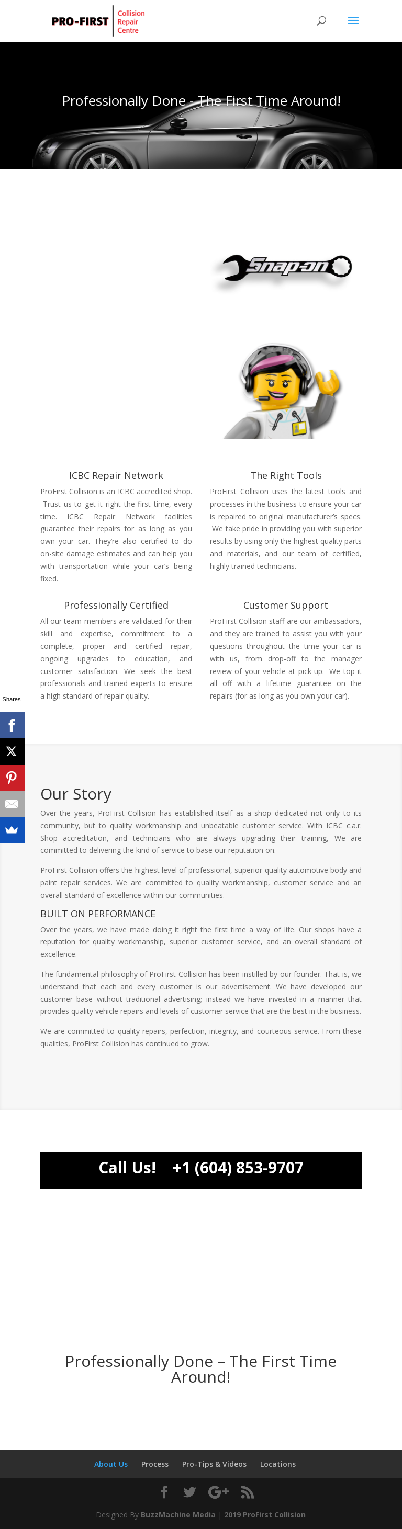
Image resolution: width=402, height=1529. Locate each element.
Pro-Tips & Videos (214, 1464)
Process (155, 1464)
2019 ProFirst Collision (265, 1515)
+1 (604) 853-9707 (238, 1167)
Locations (278, 1464)
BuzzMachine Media (178, 1515)
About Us (111, 1464)
